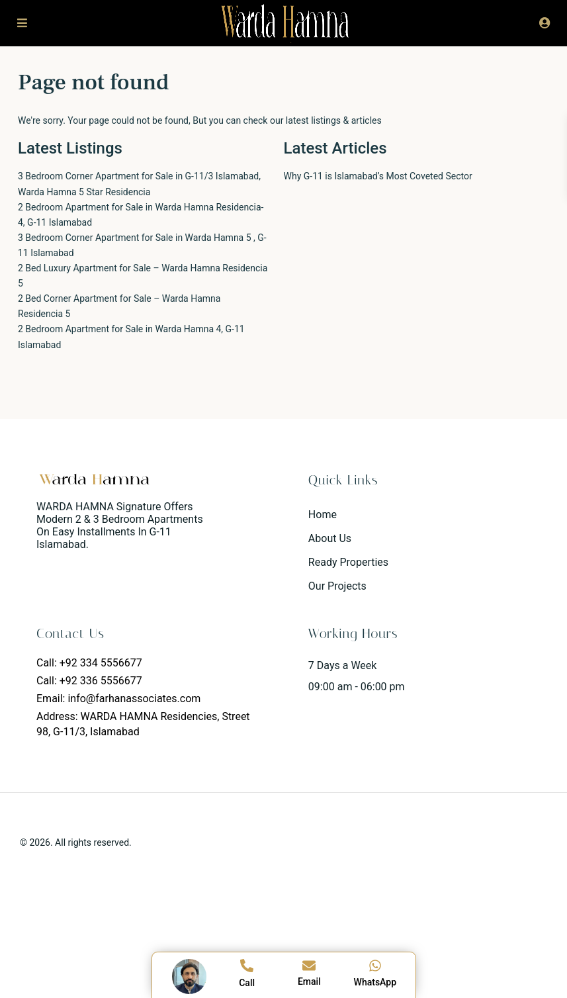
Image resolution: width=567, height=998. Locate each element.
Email (309, 981)
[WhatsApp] (375, 965)
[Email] (309, 965)
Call (247, 982)
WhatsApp (375, 982)
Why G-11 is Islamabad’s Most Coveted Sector (378, 176)
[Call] (246, 965)
